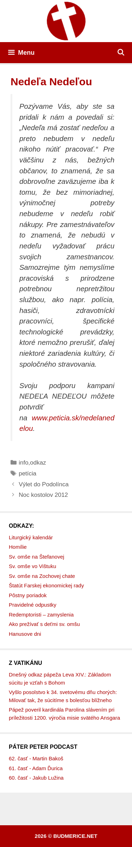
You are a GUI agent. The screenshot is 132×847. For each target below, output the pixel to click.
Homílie (18, 547)
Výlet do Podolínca (44, 484)
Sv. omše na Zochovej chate (42, 576)
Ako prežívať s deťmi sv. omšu (44, 624)
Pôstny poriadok (28, 595)
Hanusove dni (25, 634)
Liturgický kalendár (31, 537)
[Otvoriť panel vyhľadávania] (121, 52)
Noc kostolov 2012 (43, 495)
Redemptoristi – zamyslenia (41, 615)
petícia (27, 473)
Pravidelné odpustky (32, 605)
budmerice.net (75, 836)
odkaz (38, 462)
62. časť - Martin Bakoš (36, 758)
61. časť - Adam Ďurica (36, 768)
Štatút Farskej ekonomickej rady (46, 585)
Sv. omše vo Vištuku (32, 566)
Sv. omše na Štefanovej (36, 557)
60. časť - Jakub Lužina (36, 778)
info (23, 462)
